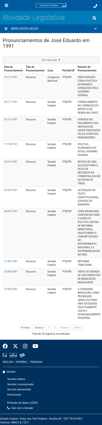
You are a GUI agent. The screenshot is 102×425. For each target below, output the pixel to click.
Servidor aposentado (19, 389)
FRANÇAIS (36, 362)
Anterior (39, 327)
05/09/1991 (11, 190)
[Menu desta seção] (6, 28)
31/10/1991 (11, 119)
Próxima (65, 327)
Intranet (9, 371)
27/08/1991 (11, 261)
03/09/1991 (11, 211)
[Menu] (6, 5)
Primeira (25, 327)
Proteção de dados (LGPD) (22, 402)
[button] (51, 28)
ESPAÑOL (21, 362)
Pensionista (14, 394)
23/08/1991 (11, 271)
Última (77, 327)
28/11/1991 (11, 101)
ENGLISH (8, 362)
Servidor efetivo (16, 379)
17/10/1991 (11, 144)
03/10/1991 (11, 161)
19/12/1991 (11, 77)
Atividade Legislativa (34, 17)
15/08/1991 (11, 289)
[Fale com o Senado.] (95, 6)
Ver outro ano (51, 60)
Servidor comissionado (20, 384)
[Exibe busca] (94, 18)
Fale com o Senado (20, 408)
